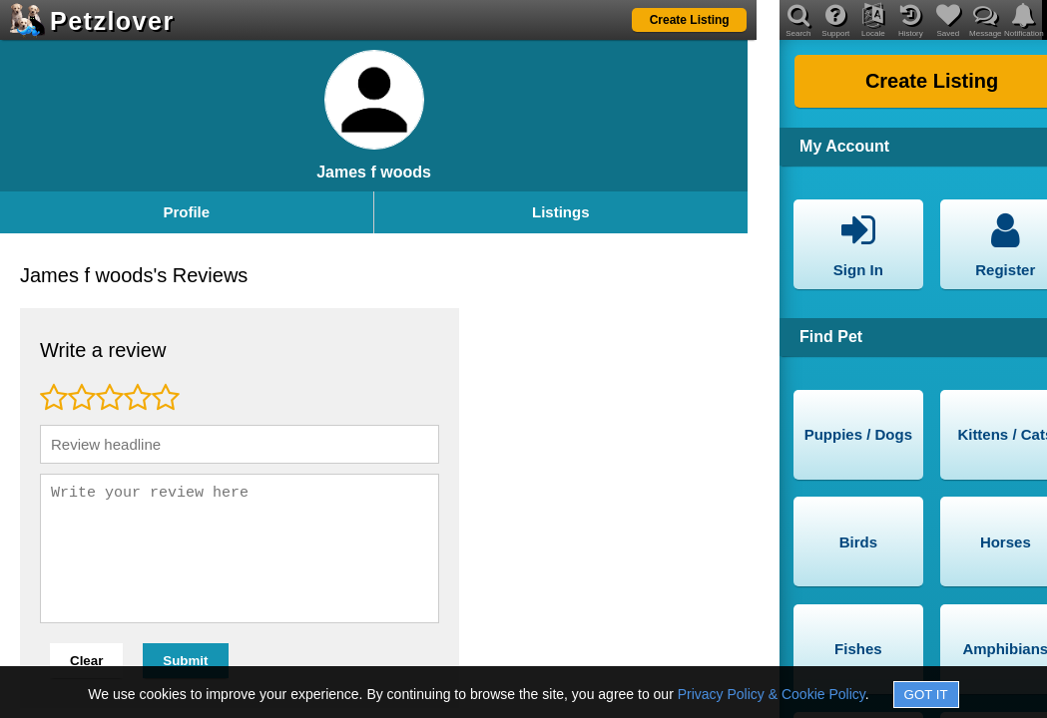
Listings (561, 211)
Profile (186, 211)
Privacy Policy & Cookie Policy (771, 694)
